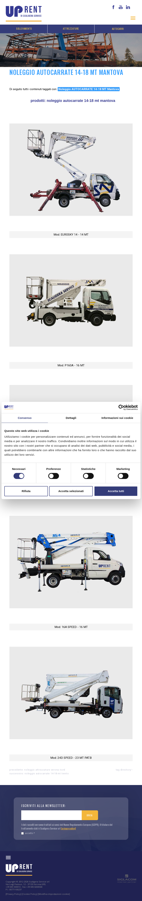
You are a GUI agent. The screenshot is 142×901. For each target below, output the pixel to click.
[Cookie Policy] (29, 894)
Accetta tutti (116, 491)
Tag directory (123, 769)
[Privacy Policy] (13, 894)
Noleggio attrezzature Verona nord (44, 769)
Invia (89, 815)
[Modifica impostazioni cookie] (54, 894)
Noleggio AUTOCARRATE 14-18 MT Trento (47, 773)
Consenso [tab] (25, 417)
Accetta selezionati (71, 491)
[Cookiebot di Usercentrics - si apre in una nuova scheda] (121, 407)
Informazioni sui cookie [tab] (117, 417)
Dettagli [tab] (71, 417)
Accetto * (28, 833)
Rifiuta (26, 491)
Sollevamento (24, 28)
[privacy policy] (68, 828)
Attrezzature (71, 28)
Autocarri (118, 29)
